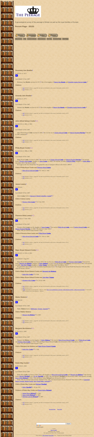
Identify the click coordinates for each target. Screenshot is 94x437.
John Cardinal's (45, 435)
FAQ (25, 38)
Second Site (51, 435)
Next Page (65, 38)
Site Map (49, 38)
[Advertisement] (54, 54)
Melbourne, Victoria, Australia (39, 309)
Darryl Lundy (54, 430)
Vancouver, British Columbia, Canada (40, 196)
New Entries (18, 38)
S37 (23, 88)
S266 (24, 289)
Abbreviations (41, 38)
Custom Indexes (31, 38)
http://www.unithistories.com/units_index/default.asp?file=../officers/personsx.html (66, 289)
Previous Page (57, 38)
